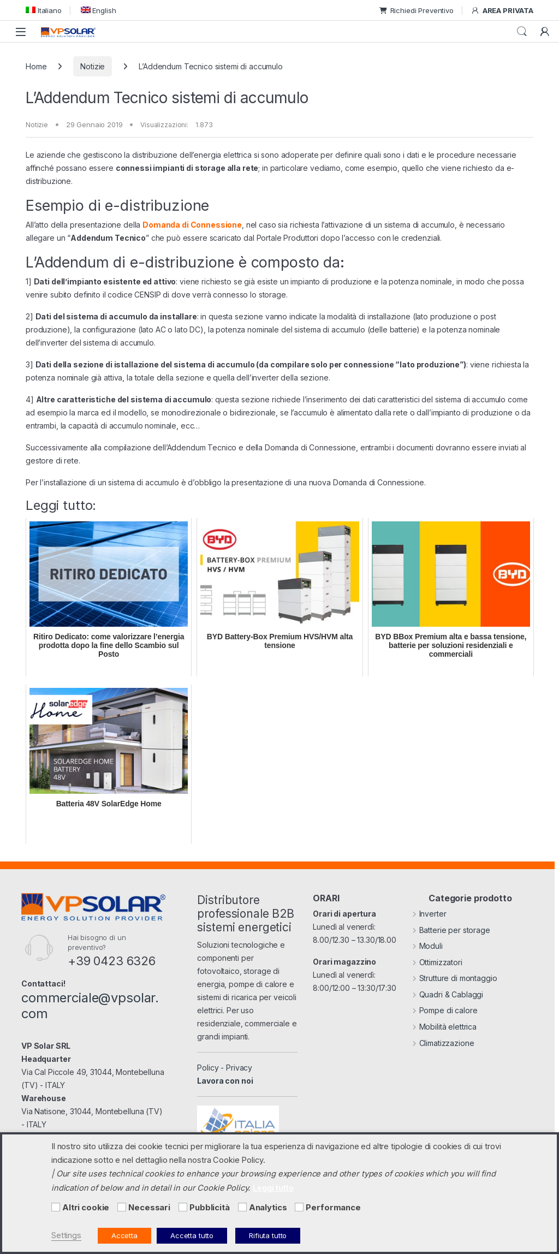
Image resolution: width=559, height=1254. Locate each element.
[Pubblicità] (183, 1207)
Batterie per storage (451, 930)
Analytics (268, 1208)
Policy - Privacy (224, 1067)
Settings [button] (66, 1235)
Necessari (149, 1208)
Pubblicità (209, 1208)
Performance (333, 1208)
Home (36, 66)
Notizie (92, 66)
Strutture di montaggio (454, 978)
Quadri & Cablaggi (447, 994)
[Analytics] (242, 1207)
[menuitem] (44, 10)
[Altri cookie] (55, 1207)
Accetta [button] (124, 1235)
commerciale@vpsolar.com (90, 1005)
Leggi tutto (273, 1187)
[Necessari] (121, 1207)
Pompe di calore (445, 1010)
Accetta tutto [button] (191, 1235)
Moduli (427, 945)
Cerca (522, 32)
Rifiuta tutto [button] (268, 1235)
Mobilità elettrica (444, 1026)
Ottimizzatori (437, 962)
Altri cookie (85, 1208)
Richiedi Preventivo (416, 10)
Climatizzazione (443, 1043)
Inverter (429, 913)
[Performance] (299, 1207)
